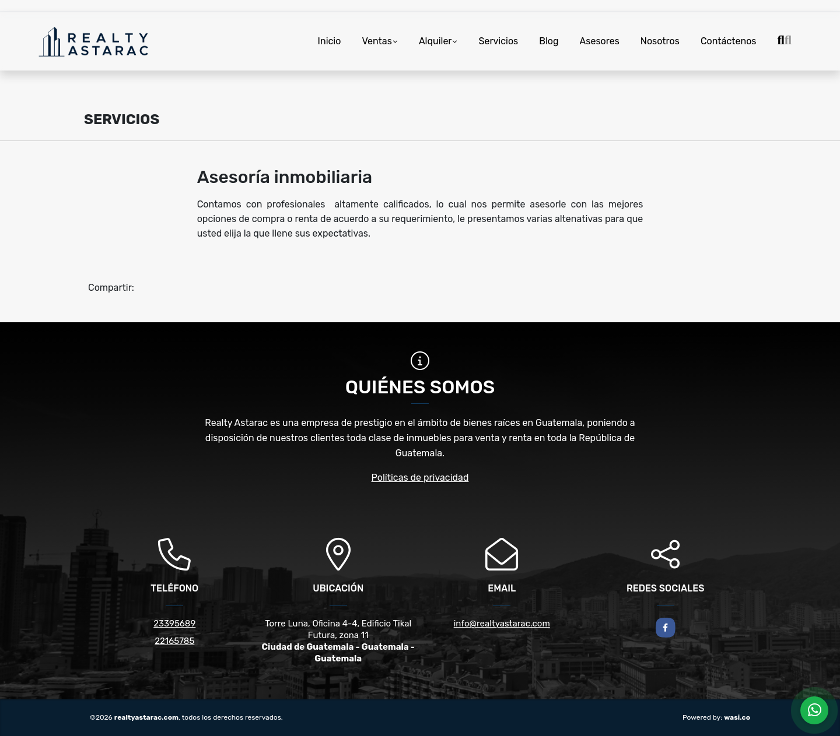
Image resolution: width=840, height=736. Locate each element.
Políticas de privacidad (420, 477)
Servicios (498, 41)
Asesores (600, 41)
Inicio (329, 41)
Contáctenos (729, 41)
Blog (548, 41)
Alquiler (435, 41)
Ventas (376, 41)
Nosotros (660, 41)
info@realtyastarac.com (502, 623)
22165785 (174, 641)
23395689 (174, 623)
